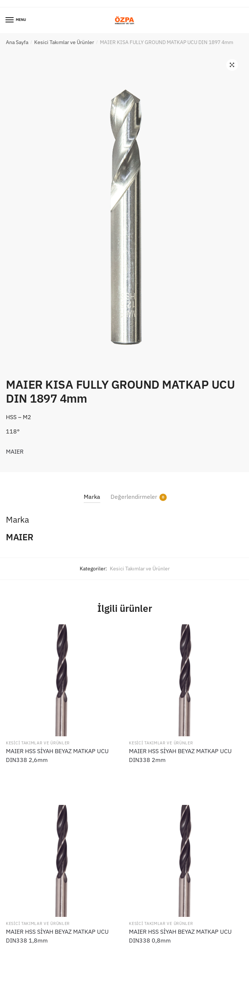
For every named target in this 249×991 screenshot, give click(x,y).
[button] (232, 65)
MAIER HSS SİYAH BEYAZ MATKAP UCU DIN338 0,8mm (180, 936)
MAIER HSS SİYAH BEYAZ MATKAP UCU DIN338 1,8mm (57, 936)
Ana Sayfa (17, 42)
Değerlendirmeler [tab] (134, 497)
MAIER (15, 451)
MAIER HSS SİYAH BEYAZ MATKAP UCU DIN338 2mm (180, 755)
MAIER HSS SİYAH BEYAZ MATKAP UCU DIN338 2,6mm (57, 755)
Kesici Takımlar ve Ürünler (64, 42)
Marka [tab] (92, 496)
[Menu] (10, 20)
